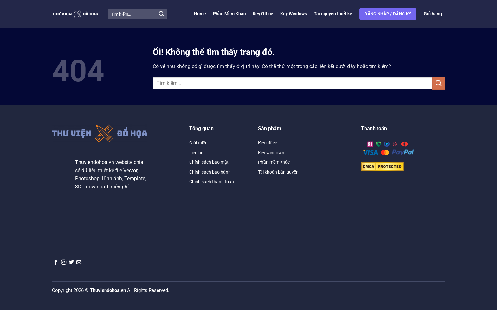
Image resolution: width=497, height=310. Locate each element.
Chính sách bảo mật (209, 162)
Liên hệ (196, 152)
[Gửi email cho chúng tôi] (78, 262)
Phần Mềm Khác (229, 13)
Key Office (263, 13)
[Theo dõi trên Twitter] (71, 262)
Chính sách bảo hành (210, 171)
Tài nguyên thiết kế (333, 13)
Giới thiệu (198, 142)
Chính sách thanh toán (211, 181)
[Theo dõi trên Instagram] (63, 262)
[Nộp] (161, 14)
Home (200, 13)
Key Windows (293, 13)
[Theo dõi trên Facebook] (55, 262)
